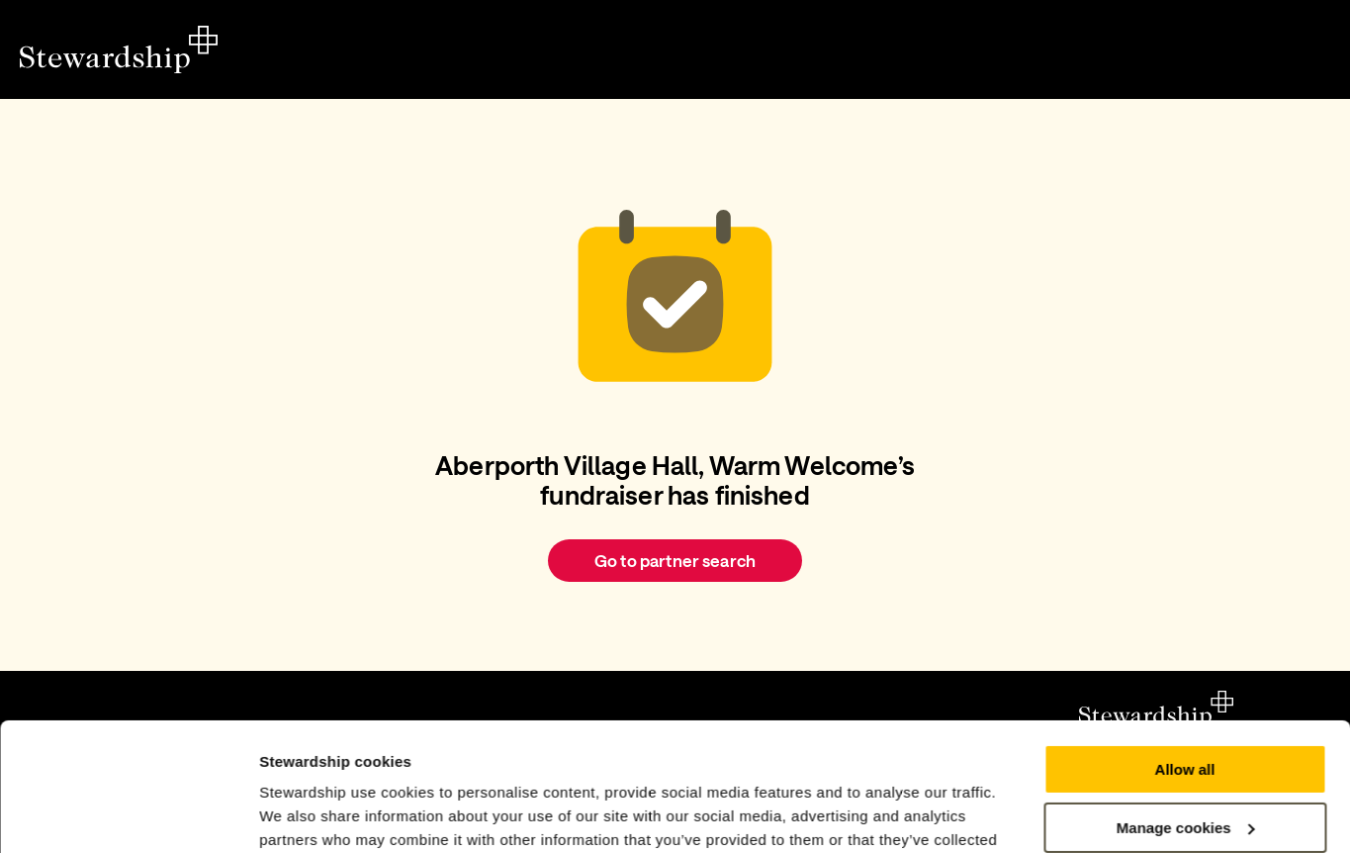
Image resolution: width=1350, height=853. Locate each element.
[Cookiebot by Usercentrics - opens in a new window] (128, 814)
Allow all (1185, 641)
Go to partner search (675, 560)
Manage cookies (1186, 699)
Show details (305, 814)
